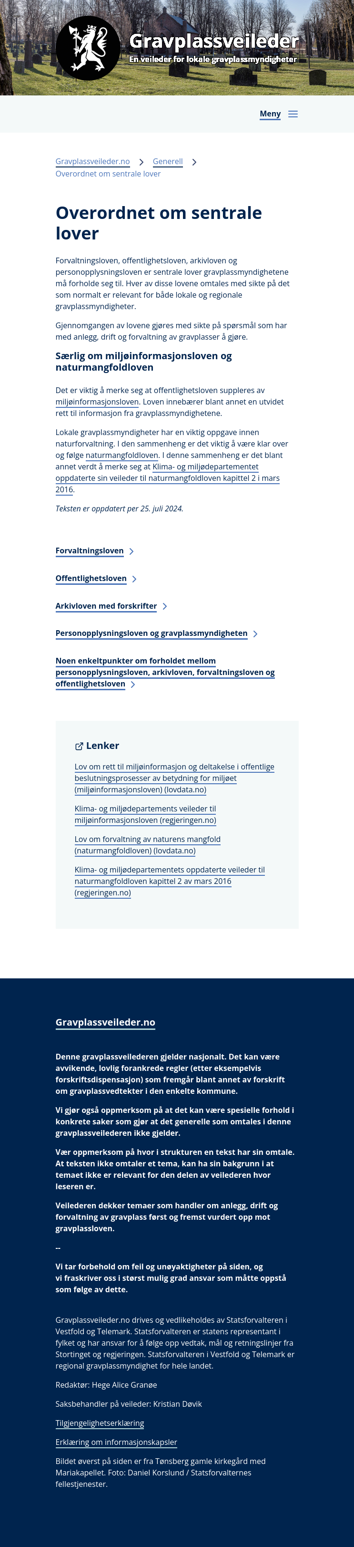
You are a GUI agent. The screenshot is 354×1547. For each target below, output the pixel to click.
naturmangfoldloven (122, 455)
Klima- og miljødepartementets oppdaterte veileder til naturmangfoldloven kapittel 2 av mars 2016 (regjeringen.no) (170, 881)
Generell (168, 161)
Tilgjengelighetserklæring (100, 1423)
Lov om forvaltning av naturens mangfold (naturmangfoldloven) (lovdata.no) (148, 845)
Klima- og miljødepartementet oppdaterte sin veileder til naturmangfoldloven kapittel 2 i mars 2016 (168, 478)
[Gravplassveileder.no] (177, 47)
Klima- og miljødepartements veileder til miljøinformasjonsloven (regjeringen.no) (145, 814)
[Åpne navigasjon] (279, 114)
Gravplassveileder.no (93, 161)
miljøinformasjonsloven (97, 401)
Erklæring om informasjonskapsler (117, 1442)
